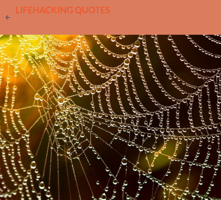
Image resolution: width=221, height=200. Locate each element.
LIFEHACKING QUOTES (63, 9)
